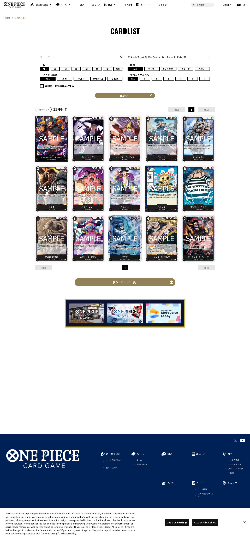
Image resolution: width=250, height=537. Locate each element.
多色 (118, 68)
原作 (64, 78)
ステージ (185, 68)
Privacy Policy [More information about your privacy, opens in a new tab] (68, 533)
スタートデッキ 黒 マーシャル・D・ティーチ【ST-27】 (157, 57)
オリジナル (98, 78)
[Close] (244, 522)
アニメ (81, 78)
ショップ (162, 4)
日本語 (226, 4)
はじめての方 (42, 4)
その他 (115, 78)
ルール (64, 4)
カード (143, 4)
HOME (7, 18)
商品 (110, 4)
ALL (45, 68)
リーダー (152, 68)
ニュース (96, 4)
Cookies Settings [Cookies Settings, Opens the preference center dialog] (177, 522)
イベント (128, 4)
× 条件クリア (43, 109)
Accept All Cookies (205, 522)
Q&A (82, 4)
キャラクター (169, 68)
